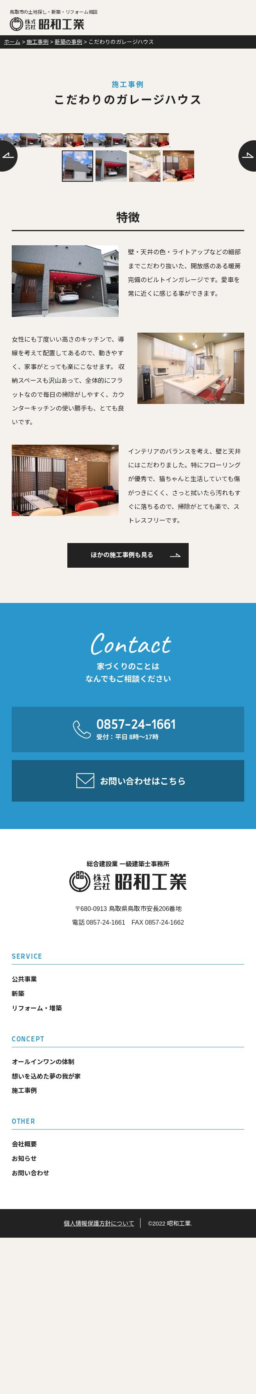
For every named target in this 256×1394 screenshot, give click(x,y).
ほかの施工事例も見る (122, 711)
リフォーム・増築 (37, 1164)
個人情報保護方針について (99, 1379)
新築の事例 (68, 42)
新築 (18, 1150)
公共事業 (24, 1136)
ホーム (12, 42)
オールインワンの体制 (43, 1218)
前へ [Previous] (9, 210)
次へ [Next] (247, 210)
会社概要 (24, 1301)
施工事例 (38, 42)
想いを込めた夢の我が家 (46, 1232)
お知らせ (24, 1315)
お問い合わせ (30, 1329)
